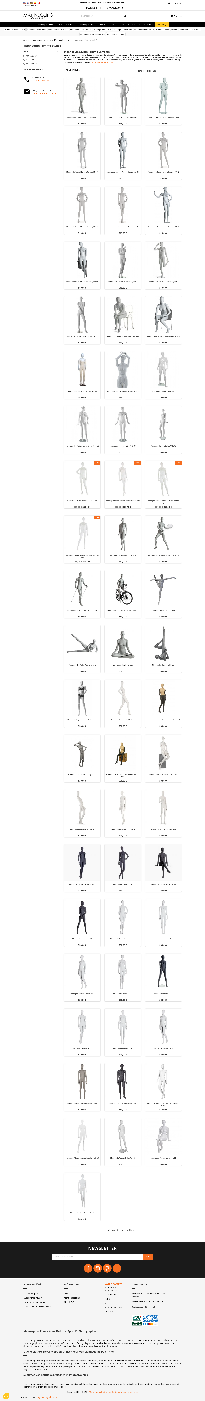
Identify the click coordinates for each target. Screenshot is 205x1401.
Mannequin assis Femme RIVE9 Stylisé (163, 774)
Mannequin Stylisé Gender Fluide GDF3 (123, 1103)
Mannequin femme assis (102, 29)
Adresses (109, 1303)
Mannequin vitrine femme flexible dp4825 (82, 391)
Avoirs (107, 1298)
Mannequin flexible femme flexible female (123, 391)
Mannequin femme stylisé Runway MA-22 (82, 336)
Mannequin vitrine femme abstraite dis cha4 (82, 1158)
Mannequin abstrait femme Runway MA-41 (82, 172)
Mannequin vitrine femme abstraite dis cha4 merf (82, 556)
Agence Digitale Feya (47, 1397)
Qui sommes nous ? (32, 1297)
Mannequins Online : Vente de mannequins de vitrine (113, 1392)
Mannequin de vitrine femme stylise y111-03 (82, 446)
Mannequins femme (46, 24)
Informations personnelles (111, 1289)
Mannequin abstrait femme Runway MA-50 (123, 172)
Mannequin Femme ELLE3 (122, 994)
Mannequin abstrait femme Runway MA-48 (82, 281)
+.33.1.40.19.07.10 (40, 80)
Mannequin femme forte (116, 34)
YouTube (97, 1268)
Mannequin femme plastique (166, 29)
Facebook (88, 1268)
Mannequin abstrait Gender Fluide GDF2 (82, 1103)
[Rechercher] (103, 16)
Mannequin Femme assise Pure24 (163, 1158)
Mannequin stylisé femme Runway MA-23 (122, 117)
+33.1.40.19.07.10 (112, 7)
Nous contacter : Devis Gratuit (37, 1306)
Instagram (117, 1268)
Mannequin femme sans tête (80, 29)
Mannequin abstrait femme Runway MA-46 (163, 227)
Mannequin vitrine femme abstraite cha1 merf (123, 501)
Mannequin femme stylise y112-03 (123, 446)
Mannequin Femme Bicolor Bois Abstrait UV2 (163, 720)
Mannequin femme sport (123, 29)
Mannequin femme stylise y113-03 (163, 446)
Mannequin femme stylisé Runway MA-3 (82, 117)
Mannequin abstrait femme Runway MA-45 (123, 227)
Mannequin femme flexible (144, 29)
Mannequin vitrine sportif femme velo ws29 (122, 610)
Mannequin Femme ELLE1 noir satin (82, 884)
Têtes (112, 24)
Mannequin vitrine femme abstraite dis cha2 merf (163, 502)
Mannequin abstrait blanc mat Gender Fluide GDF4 (163, 1104)
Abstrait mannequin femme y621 (163, 391)
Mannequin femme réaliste (58, 29)
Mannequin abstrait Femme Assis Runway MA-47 (163, 336)
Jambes (121, 24)
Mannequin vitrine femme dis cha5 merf (82, 501)
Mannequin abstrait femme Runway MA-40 (163, 117)
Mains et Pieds (134, 24)
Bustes (103, 24)
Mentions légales (72, 1297)
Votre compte (113, 1284)
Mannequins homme (67, 24)
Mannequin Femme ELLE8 (122, 884)
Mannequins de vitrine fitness (163, 665)
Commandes (110, 1294)
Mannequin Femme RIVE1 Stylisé (82, 829)
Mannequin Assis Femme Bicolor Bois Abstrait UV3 (122, 775)
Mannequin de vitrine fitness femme (82, 665)
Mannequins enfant (88, 24)
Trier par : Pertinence (146, 70)
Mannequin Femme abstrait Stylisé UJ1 (82, 774)
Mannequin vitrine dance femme (163, 610)
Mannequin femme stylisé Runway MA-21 (122, 281)
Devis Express (91, 7)
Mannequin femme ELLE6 (163, 939)
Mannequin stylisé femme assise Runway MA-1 (122, 336)
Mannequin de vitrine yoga (123, 665)
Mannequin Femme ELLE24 (163, 994)
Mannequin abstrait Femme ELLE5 (82, 994)
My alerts (109, 1311)
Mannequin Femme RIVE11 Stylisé (122, 720)
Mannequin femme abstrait (15, 29)
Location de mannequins (34, 1302)
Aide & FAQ (69, 1302)
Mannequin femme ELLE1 (82, 1048)
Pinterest (107, 1268)
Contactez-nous (30, 5)
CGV (66, 1293)
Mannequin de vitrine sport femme (123, 555)
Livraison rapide (30, 1293)
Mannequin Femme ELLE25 (82, 939)
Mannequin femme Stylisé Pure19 (122, 1158)
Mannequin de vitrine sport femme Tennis (163, 555)
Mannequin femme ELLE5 (163, 1048)
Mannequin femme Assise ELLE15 (163, 884)
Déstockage (162, 24)
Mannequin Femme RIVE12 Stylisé (122, 829)
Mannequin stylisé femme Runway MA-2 (163, 281)
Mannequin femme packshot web (92, 34)
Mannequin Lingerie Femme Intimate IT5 (82, 720)
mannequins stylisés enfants (102, 62)
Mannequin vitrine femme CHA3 (82, 1213)
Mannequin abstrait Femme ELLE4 (122, 939)
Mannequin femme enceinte (189, 29)
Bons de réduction (113, 1307)
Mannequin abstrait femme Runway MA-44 (82, 227)
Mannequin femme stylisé (36, 29)
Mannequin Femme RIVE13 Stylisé (163, 829)
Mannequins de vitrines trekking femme (82, 610)
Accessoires (148, 24)
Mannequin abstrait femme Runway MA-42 (163, 172)
